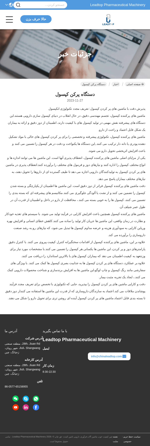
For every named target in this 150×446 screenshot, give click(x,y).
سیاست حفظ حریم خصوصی (131, 438)
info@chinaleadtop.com (109, 356)
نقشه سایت (115, 438)
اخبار (116, 84)
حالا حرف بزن (36, 19)
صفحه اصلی (135, 84)
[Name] (18, 5)
